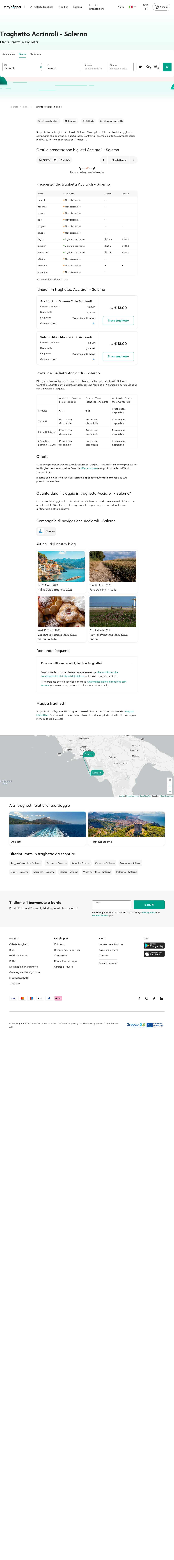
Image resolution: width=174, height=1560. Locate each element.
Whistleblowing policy (91, 1023)
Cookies (53, 1023)
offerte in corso (89, 468)
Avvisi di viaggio (108, 962)
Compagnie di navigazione (24, 972)
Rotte (26, 106)
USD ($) (145, 6)
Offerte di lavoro (63, 966)
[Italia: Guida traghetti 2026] (61, 571)
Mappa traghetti (19, 977)
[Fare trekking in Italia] (113, 571)
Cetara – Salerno (105, 863)
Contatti (104, 955)
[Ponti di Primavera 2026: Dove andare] (113, 618)
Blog (11, 949)
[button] (55, 160)
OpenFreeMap (132, 796)
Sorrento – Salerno (44, 871)
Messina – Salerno (56, 863)
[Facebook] (139, 998)
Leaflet (122, 796)
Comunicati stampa (65, 961)
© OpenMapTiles (144, 796)
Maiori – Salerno (69, 871)
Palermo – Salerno (126, 871)
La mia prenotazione (97, 6)
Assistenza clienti (109, 949)
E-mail (97, 903)
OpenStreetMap (166, 796)
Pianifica (63, 6)
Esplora (77, 6)
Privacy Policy (149, 912)
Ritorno (22, 54)
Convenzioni (61, 955)
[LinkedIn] (161, 998)
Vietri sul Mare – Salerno (97, 871)
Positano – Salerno (130, 863)
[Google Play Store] (154, 945)
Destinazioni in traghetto (23, 966)
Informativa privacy (68, 1023)
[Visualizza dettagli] (77, 908)
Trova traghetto (118, 320)
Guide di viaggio (18, 955)
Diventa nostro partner (67, 949)
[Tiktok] (154, 998)
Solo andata (8, 54)
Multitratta (35, 54)
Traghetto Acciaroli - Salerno (48, 106)
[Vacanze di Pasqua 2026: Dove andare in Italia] (61, 618)
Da (5, 65)
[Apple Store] (154, 953)
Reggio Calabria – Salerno (26, 863)
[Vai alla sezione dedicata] (48, 121)
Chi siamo (59, 944)
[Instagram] (147, 998)
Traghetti (13, 106)
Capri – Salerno (19, 871)
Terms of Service (100, 915)
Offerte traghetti (41, 6)
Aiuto (121, 6)
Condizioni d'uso (39, 1023)
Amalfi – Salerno (80, 863)
